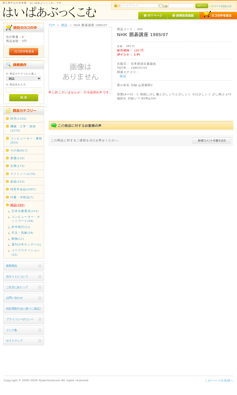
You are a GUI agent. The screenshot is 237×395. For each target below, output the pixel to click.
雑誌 (64, 25)
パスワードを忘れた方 (220, 6)
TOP (52, 25)
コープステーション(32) (26, 252)
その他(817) (19, 150)
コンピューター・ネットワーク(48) (26, 218)
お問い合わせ (14, 297)
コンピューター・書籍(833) (26, 140)
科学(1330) (18, 118)
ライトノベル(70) (23, 173)
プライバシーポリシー (20, 319)
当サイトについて (17, 276)
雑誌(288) (17, 204)
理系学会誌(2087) (23, 189)
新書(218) (17, 158)
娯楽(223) (17, 181)
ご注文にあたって (17, 287)
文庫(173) (17, 165)
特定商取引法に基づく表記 (22, 308)
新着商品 (11, 265)
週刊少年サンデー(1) (26, 244)
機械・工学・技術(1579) (23, 128)
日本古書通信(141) (25, 210)
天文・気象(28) (23, 232)
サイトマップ (14, 340)
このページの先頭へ (219, 380)
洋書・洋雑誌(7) (22, 197)
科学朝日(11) (21, 226)
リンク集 (11, 330)
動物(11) (18, 238)
